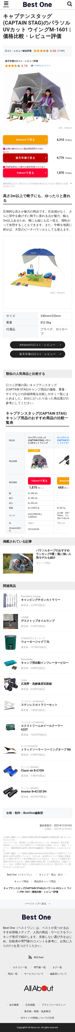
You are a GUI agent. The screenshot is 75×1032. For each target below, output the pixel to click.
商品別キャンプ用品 (45, 881)
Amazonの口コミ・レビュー (37, 344)
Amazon (68, 128)
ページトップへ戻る (35, 903)
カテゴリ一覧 (20, 967)
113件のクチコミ (41, 65)
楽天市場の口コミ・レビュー (37, 353)
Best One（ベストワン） (20, 874)
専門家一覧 (40, 967)
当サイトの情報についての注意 (37, 1017)
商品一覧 (13, 973)
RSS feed (38, 957)
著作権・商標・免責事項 (37, 1011)
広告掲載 (30, 1004)
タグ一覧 (57, 967)
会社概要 (14, 1004)
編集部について (58, 973)
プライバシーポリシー (54, 1004)
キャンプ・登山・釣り (51, 874)
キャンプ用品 (21, 881)
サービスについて (33, 973)
